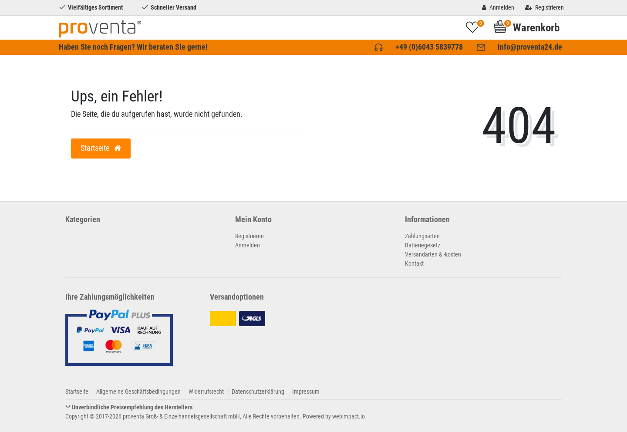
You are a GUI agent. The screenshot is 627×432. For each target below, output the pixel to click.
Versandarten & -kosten (433, 254)
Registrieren (249, 236)
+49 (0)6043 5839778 (429, 47)
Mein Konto (253, 220)
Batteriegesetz (422, 245)
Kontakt (414, 263)
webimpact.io (348, 416)
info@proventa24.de (530, 47)
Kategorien (82, 220)
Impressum (306, 391)
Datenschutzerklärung (258, 391)
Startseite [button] (101, 148)
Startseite (76, 391)
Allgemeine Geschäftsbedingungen (138, 391)
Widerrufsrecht (206, 391)
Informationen (427, 220)
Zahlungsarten (422, 236)
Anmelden (247, 245)
